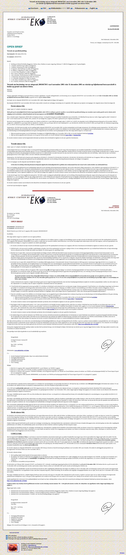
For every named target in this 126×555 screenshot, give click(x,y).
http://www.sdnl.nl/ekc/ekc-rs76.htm (38, 547)
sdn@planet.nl (32, 545)
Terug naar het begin (14, 532)
